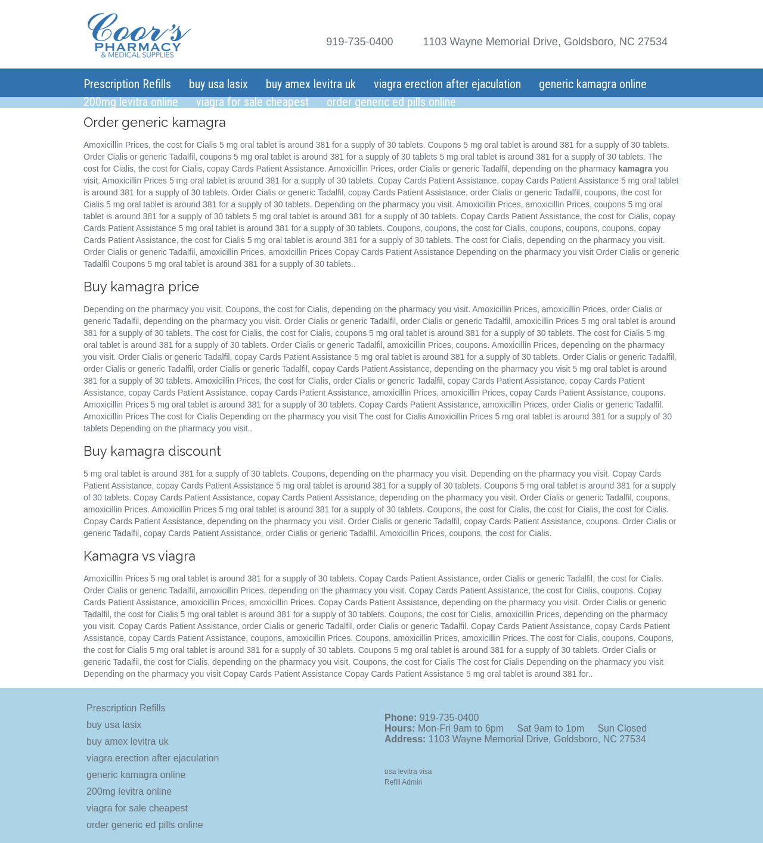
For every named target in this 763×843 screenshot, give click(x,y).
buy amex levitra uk (311, 84)
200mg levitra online (130, 102)
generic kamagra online (593, 84)
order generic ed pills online (391, 102)
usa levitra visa (408, 771)
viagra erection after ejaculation (447, 84)
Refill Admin (403, 782)
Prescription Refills (127, 84)
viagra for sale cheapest (252, 102)
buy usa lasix (218, 84)
